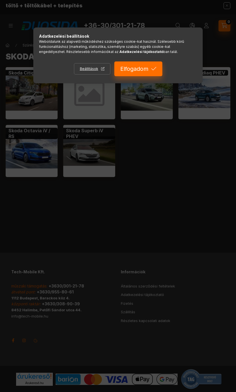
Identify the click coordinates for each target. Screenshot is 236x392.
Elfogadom (134, 68)
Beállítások (89, 69)
